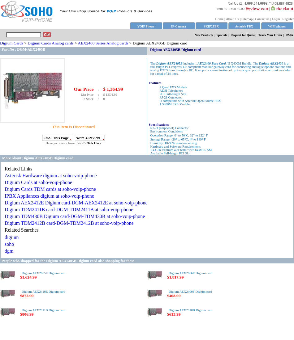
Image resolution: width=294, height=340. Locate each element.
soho (9, 244)
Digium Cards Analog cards (50, 43)
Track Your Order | (271, 35)
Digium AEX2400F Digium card (190, 291)
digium (12, 237)
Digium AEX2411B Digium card (43, 310)
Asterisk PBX (244, 26)
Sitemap (247, 19)
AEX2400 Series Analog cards (103, 43)
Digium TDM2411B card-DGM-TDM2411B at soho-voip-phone (69, 209)
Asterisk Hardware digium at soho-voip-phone (51, 175)
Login (276, 19)
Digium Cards (11, 43)
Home (219, 19)
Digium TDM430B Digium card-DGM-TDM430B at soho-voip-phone (75, 216)
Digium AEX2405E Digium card (43, 273)
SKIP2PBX (211, 26)
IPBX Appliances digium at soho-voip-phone (49, 196)
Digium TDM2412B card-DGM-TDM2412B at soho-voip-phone (69, 223)
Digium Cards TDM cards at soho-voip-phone (50, 189)
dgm (9, 251)
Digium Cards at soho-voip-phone (38, 182)
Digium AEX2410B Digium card (190, 310)
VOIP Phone (145, 26)
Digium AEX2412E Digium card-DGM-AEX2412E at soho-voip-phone (76, 202)
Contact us (262, 19)
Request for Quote (243, 35)
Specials (222, 35)
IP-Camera (178, 26)
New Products (204, 35)
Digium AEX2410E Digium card (43, 291)
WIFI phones (277, 26)
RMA (289, 35)
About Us (232, 19)
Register (288, 19)
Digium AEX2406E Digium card (190, 273)
